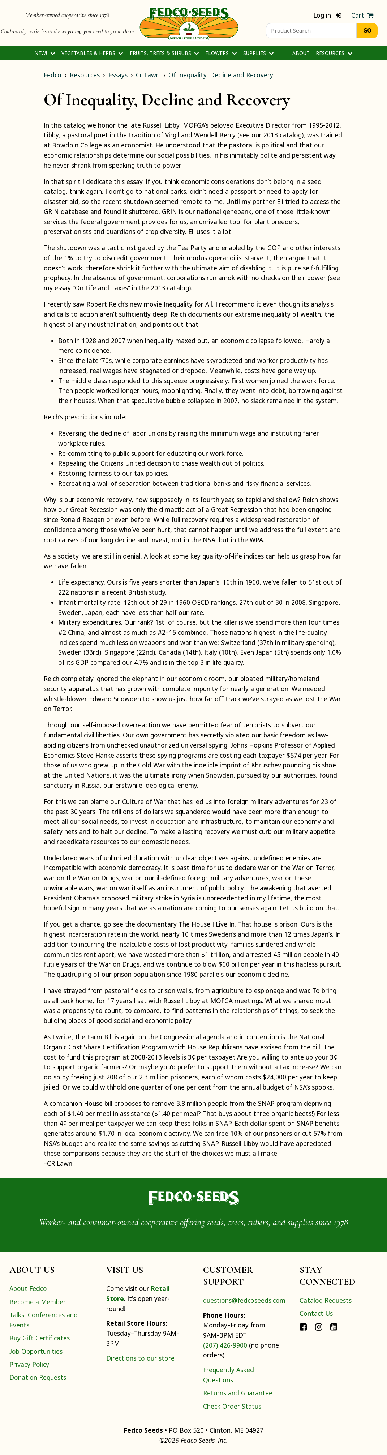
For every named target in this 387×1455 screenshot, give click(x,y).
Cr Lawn (148, 74)
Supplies (258, 53)
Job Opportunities (36, 1351)
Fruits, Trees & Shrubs (164, 53)
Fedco (52, 74)
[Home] (189, 23)
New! (44, 53)
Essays (118, 74)
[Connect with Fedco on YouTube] (333, 1326)
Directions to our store (140, 1358)
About (301, 53)
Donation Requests (37, 1377)
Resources (334, 53)
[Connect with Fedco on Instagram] (318, 1326)
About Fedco (28, 1288)
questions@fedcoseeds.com (244, 1300)
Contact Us (316, 1313)
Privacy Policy (29, 1364)
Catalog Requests (326, 1300)
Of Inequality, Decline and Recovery (220, 74)
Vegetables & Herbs (92, 53)
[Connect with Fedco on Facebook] (303, 1326)
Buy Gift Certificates (39, 1338)
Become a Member (37, 1301)
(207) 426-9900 (225, 1345)
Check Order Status (232, 1406)
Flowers (221, 53)
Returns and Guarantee (237, 1392)
